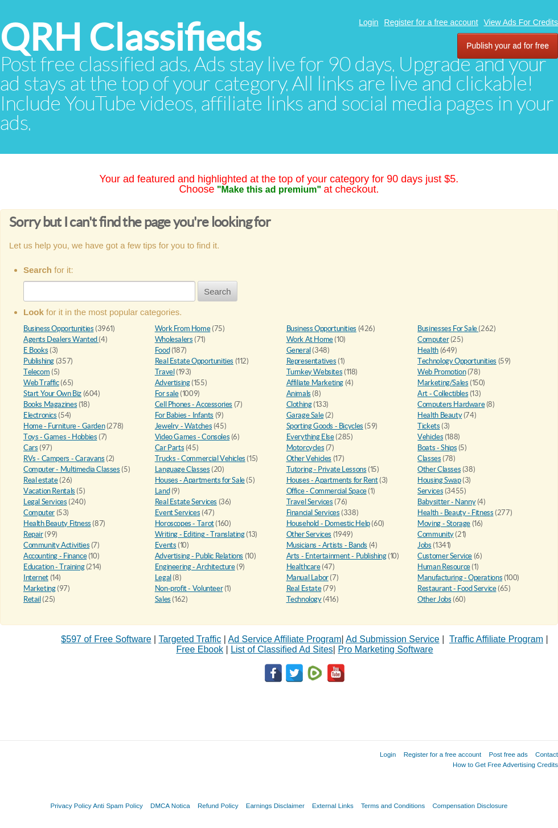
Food (162, 350)
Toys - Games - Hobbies (60, 437)
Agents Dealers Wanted (61, 339)
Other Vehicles (309, 458)
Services (430, 491)
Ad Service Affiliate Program (285, 639)
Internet (35, 577)
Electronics (40, 415)
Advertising (172, 382)
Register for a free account (431, 22)
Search (217, 291)
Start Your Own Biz (52, 393)
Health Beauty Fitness (57, 523)
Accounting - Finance (55, 556)
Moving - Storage (443, 523)
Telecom (36, 372)
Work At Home (309, 339)
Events (166, 545)
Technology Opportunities (457, 361)
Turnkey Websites (314, 372)
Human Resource (443, 566)
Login (368, 22)
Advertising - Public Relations (199, 556)
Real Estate (304, 588)
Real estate (40, 480)
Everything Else (310, 437)
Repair (33, 534)
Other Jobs (434, 599)
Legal (163, 577)
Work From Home (183, 328)
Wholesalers (174, 339)
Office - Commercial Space (326, 491)
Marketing (39, 588)
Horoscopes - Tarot (184, 523)
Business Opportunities (58, 328)
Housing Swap (439, 480)
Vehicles (430, 437)
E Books (35, 350)
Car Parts (169, 447)
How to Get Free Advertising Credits (505, 764)
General (298, 350)
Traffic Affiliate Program (496, 639)
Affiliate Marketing (315, 382)
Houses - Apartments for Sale (200, 480)
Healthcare (303, 566)
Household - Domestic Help (328, 523)
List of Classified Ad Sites (282, 649)
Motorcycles (305, 447)
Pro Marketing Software (385, 649)
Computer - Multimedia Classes (71, 469)
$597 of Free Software (106, 639)
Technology (304, 599)
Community (435, 534)
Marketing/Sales (442, 382)
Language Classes (182, 469)
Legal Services (45, 501)
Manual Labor (307, 577)
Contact (546, 754)
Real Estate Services (186, 501)
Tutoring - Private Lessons (326, 469)
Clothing (299, 404)
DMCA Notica (170, 805)
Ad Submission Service (393, 639)
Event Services (177, 512)
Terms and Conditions (393, 805)
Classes (429, 458)
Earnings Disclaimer (275, 805)
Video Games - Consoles (192, 437)
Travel (165, 372)
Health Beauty (439, 415)
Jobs (424, 545)
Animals (298, 393)
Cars (30, 447)
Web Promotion (441, 372)
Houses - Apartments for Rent (332, 480)
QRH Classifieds (130, 37)
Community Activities (56, 545)
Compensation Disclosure (469, 805)
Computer (433, 339)
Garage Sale (305, 415)
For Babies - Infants (184, 415)
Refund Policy (218, 805)
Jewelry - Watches (183, 426)
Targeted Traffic (189, 639)
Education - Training (53, 566)
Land (162, 491)
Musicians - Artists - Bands (326, 545)
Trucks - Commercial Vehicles (200, 458)
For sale (167, 393)
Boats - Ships (437, 447)
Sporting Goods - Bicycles (324, 426)
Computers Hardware (451, 404)
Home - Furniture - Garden (64, 426)
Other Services (309, 534)
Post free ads (508, 754)
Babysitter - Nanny (446, 501)
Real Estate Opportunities (194, 361)
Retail (32, 599)
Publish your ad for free (507, 45)
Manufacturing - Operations (459, 577)
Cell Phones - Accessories (193, 404)
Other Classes (439, 469)
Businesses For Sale (447, 328)
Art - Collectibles (442, 393)
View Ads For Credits (521, 22)
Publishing (38, 361)
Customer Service (444, 556)
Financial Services (313, 512)
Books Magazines (50, 404)
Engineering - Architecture (195, 566)
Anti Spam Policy (118, 805)
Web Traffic (41, 382)
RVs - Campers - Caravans (64, 458)
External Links (333, 805)
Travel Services (309, 501)
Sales (163, 599)
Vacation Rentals (49, 491)
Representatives (311, 361)
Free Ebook (199, 649)
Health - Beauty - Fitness (455, 512)
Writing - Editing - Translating (200, 534)
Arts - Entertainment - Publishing (336, 556)
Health (427, 350)
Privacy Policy (70, 805)
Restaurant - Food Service (456, 588)
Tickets (428, 426)
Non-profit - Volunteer (189, 588)
